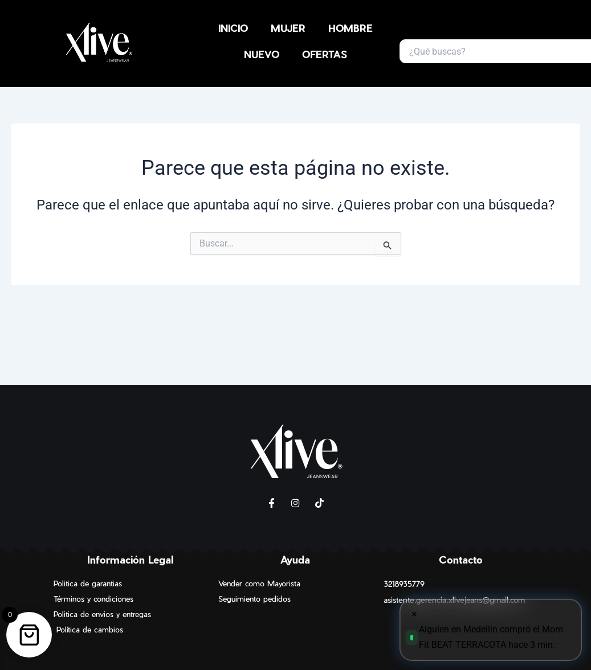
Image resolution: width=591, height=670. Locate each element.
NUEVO (261, 54)
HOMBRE (350, 28)
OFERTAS (324, 54)
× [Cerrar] (414, 614)
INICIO (233, 28)
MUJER (288, 28)
